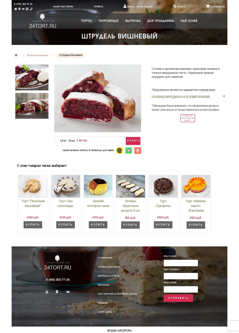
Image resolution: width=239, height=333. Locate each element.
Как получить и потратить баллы (117, 294)
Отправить (178, 298)
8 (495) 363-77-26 (58, 280)
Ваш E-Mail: (170, 256)
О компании (105, 258)
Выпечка (133, 21)
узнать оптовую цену (188, 118)
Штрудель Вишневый (119, 36)
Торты (86, 21)
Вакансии (103, 285)
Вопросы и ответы (109, 276)
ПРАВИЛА (103, 303)
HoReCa (98, 6)
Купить (33, 224)
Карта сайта (105, 312)
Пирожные (109, 21)
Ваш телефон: (171, 269)
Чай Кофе (189, 21)
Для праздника (160, 21)
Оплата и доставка (109, 267)
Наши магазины (63, 6)
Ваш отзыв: (170, 283)
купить (133, 141)
